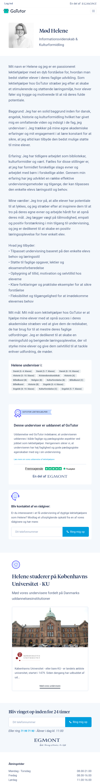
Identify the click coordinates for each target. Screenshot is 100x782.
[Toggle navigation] (92, 12)
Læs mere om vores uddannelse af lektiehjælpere (44, 461)
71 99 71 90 (31, 734)
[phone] (37, 534)
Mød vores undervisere (50, 688)
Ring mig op (76, 534)
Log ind (9, 4)
